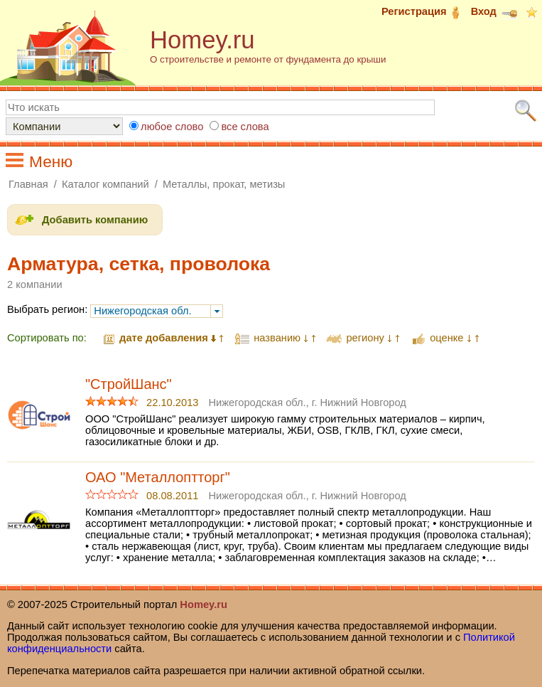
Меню (50, 161)
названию (277, 338)
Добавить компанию (95, 219)
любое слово (172, 126)
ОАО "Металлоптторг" (157, 477)
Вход (494, 11)
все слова (245, 126)
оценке (446, 338)
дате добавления (163, 338)
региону (365, 338)
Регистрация (424, 11)
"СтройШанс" (128, 384)
